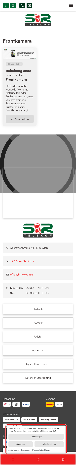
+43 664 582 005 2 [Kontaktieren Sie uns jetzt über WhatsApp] (22, 261)
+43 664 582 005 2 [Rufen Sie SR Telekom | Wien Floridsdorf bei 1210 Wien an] (6, 5)
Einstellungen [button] (36, 437)
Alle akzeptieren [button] (49, 444)
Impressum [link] (25, 450)
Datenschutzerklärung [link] (41, 450)
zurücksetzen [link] (13, 450)
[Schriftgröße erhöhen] (22, 5)
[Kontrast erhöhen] (29, 5)
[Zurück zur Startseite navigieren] (38, 20)
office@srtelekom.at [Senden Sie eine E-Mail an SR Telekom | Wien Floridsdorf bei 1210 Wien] (13, 5)
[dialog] (36, 439)
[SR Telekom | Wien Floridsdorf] (38, 230)
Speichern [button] (20, 444)
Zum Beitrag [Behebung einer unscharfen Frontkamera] (21, 119)
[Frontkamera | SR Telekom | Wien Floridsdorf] (38, 309)
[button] (71, 5)
